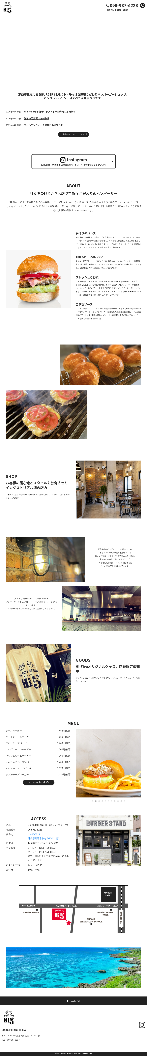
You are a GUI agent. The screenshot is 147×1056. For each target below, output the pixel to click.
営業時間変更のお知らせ (36, 118)
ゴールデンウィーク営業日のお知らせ (43, 125)
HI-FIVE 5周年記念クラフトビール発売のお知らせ (49, 111)
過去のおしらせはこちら (73, 134)
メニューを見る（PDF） (38, 782)
